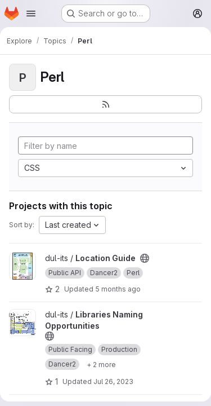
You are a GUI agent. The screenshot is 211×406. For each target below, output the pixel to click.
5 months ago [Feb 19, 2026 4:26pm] (118, 289)
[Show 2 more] (101, 364)
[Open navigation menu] (31, 14)
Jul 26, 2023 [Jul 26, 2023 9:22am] (113, 381)
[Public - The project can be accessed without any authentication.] (144, 258)
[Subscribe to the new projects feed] (105, 104)
